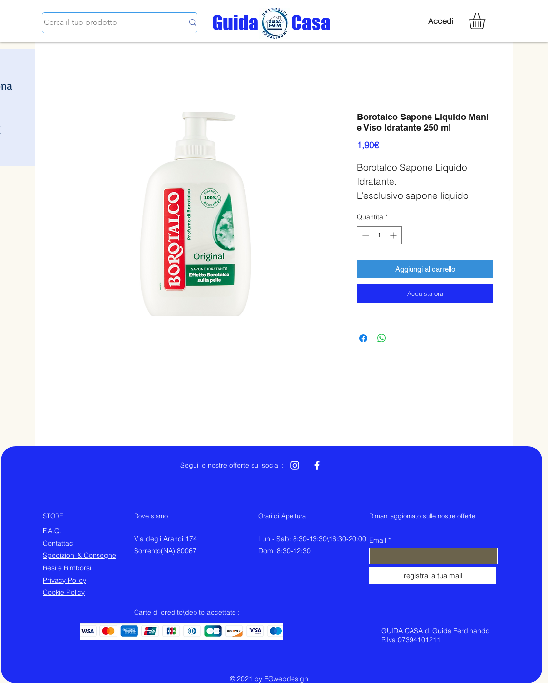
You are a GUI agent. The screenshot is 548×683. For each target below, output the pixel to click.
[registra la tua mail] (432, 575)
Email (377, 540)
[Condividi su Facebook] (363, 338)
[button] (487, 21)
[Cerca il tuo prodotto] (106, 23)
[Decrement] (364, 235)
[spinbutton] (379, 235)
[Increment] (394, 235)
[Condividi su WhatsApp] (382, 338)
